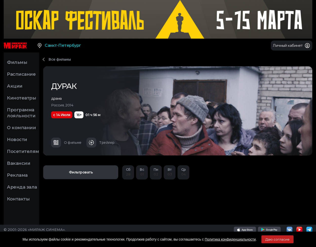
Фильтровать (81, 172)
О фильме (66, 143)
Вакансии (18, 163)
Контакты (18, 199)
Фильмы (17, 62)
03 (170, 171)
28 (128, 171)
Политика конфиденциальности (230, 239)
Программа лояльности (21, 113)
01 (142, 171)
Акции (14, 86)
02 (156, 171)
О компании (21, 127)
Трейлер (100, 143)
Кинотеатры (21, 98)
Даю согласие (277, 239)
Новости (17, 139)
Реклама (17, 175)
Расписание (21, 74)
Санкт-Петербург (59, 46)
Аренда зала (22, 187)
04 (183, 171)
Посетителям (23, 151)
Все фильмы (60, 59)
